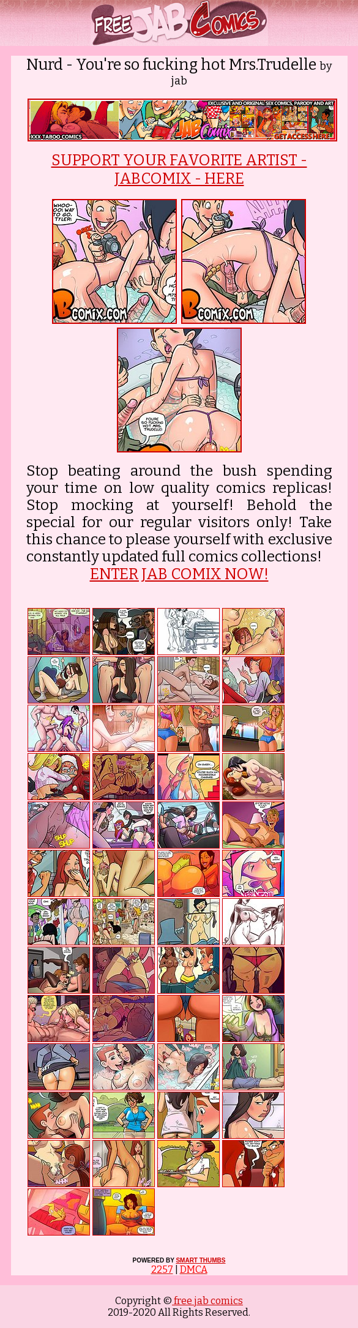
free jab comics (207, 1301)
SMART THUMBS (200, 1260)
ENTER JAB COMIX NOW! (179, 574)
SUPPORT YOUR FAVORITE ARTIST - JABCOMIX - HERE (179, 169)
